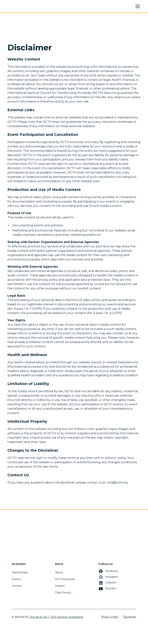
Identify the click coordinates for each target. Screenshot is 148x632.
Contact (17, 585)
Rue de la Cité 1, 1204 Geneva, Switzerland (56, 617)
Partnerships (20, 572)
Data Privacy (63, 592)
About (59, 572)
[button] (137, 6)
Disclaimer (129, 616)
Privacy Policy (110, 616)
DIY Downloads (65, 579)
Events (16, 579)
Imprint (60, 585)
